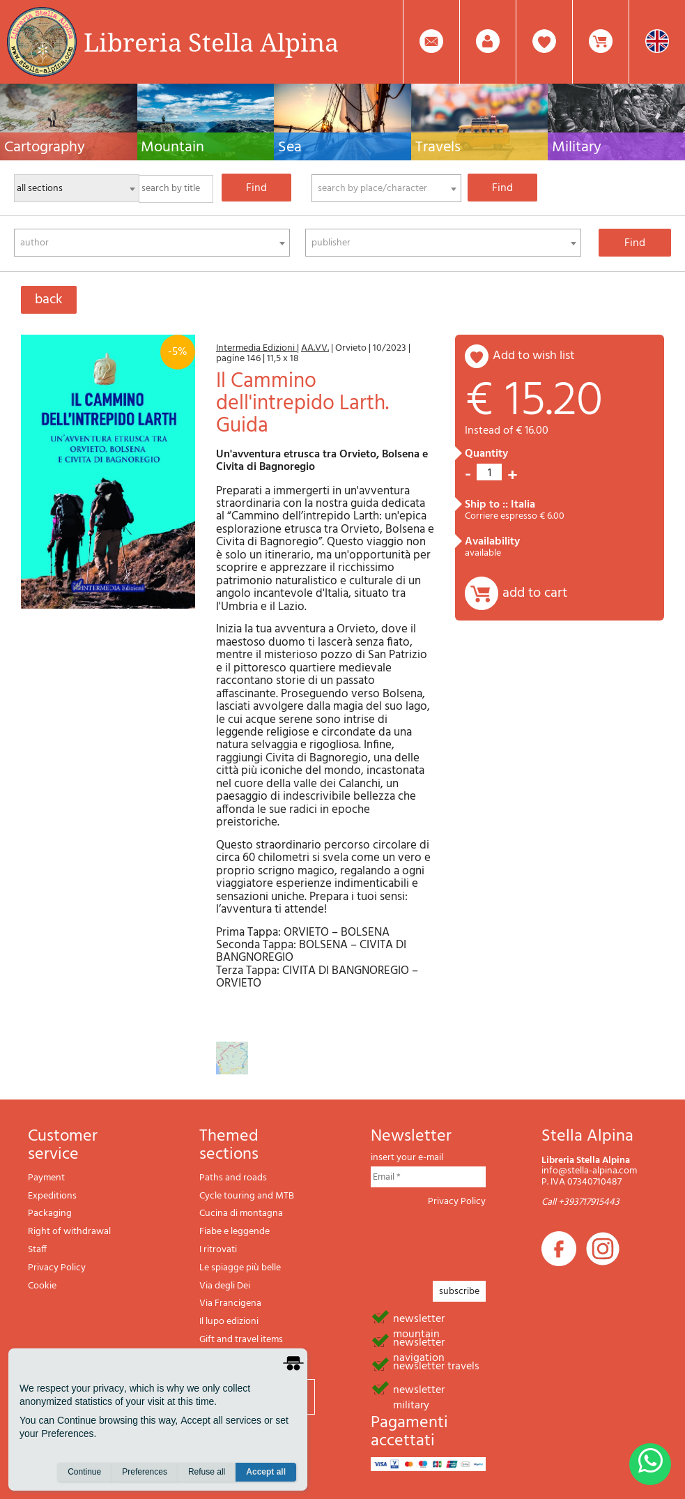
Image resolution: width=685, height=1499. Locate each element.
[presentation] (477, 1239)
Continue (84, 1472)
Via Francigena (230, 1303)
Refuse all (206, 1472)
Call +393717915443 (580, 1202)
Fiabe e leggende (234, 1231)
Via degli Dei (224, 1286)
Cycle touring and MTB (246, 1196)
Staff (37, 1249)
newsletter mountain (419, 1317)
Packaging (50, 1213)
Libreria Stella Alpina (211, 42)
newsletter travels (436, 1365)
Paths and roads (233, 1178)
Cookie (42, 1286)
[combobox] (386, 188)
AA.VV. (315, 348)
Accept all (266, 1472)
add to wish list (534, 356)
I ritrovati (218, 1249)
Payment (46, 1178)
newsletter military (419, 1389)
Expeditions (52, 1196)
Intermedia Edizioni (256, 348)
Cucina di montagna (241, 1213)
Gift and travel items (241, 1339)
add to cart (534, 593)
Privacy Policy (57, 1268)
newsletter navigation (419, 1341)
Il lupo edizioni (229, 1321)
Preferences (144, 1472)
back (49, 300)
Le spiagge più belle (240, 1268)
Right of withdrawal (69, 1231)
